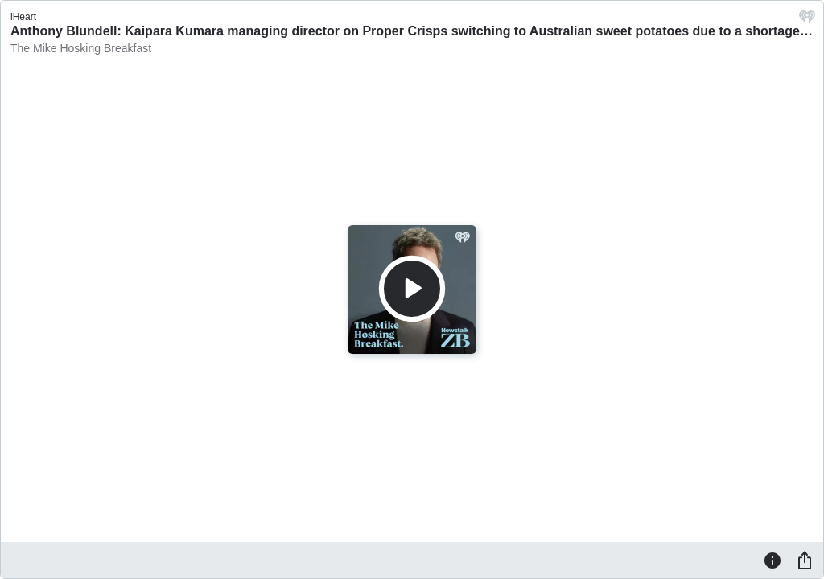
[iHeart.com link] (807, 20)
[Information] (772, 560)
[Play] (412, 289)
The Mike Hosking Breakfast (80, 48)
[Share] (805, 560)
